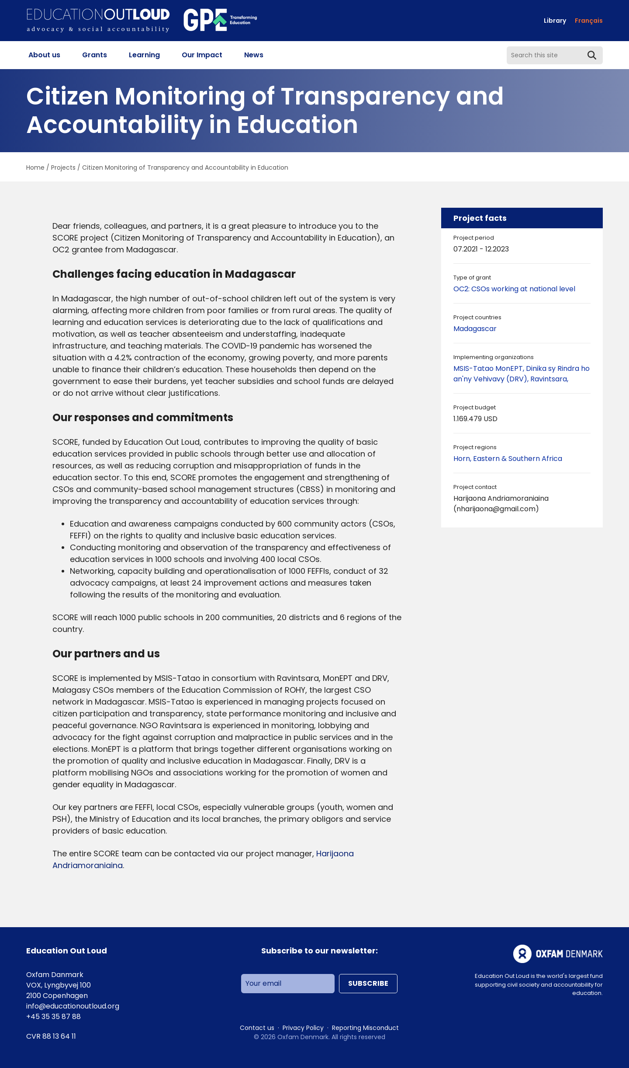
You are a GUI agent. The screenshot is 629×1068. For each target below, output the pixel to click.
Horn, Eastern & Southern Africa (507, 459)
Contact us (257, 1027)
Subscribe (368, 983)
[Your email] (288, 983)
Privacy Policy (303, 1027)
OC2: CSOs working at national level (514, 289)
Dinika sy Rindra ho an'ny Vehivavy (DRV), (521, 373)
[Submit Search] (592, 55)
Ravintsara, (549, 379)
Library (555, 20)
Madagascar (475, 329)
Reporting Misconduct (365, 1027)
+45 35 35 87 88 (53, 1017)
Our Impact (202, 55)
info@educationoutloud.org (72, 1006)
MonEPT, (510, 368)
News (253, 55)
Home (35, 167)
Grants (94, 55)
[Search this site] (555, 55)
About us (44, 55)
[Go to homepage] (142, 21)
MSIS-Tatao (474, 368)
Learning (144, 55)
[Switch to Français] (589, 20)
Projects (63, 167)
